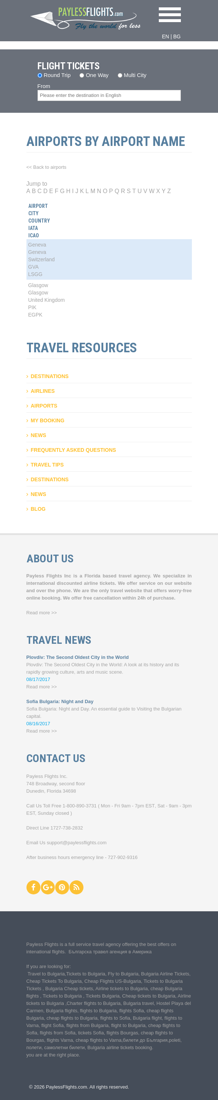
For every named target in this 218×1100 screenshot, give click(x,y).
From (43, 86)
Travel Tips (47, 465)
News (38, 435)
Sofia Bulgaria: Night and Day (60, 701)
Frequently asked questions (73, 450)
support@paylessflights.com (77, 842)
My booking (48, 420)
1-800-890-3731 (79, 806)
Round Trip (57, 75)
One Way (97, 75)
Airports (44, 406)
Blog (38, 509)
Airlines (43, 391)
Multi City (135, 75)
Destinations (50, 376)
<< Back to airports (46, 167)
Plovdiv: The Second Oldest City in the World (77, 657)
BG (177, 36)
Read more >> (41, 612)
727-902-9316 (122, 857)
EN (165, 36)
